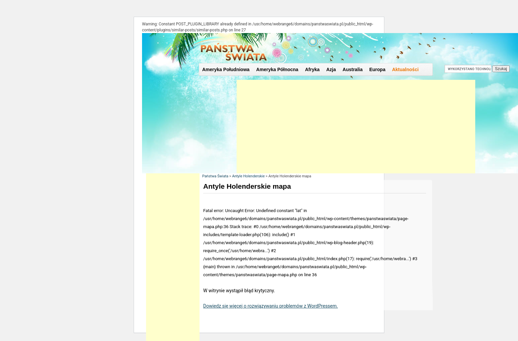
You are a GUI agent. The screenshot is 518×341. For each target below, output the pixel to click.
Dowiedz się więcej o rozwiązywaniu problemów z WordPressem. (270, 306)
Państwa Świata (215, 176)
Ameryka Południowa (226, 69)
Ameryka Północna (277, 69)
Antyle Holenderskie (248, 176)
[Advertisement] (356, 126)
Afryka (312, 69)
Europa (377, 69)
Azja (331, 69)
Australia (353, 69)
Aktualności (405, 69)
